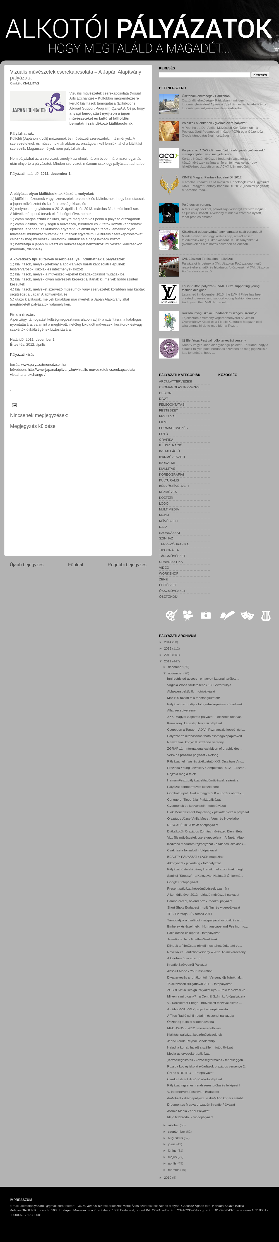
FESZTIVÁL (167, 416)
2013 (168, 648)
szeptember (177, 1131)
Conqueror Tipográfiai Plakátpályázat (194, 799)
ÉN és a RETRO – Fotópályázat (190, 1072)
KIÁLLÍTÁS (31, 83)
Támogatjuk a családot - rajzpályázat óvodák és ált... (205, 920)
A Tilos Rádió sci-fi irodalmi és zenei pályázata (200, 1015)
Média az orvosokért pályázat (188, 1053)
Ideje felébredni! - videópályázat (190, 1117)
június (172, 1150)
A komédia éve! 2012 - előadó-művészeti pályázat (203, 894)
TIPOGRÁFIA (169, 550)
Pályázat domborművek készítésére (193, 786)
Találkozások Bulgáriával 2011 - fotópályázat (199, 984)
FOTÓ (163, 433)
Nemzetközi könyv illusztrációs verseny (195, 742)
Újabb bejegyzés (27, 564)
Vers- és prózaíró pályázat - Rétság (192, 755)
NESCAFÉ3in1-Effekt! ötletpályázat (192, 825)
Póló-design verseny (196, 204)
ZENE (163, 579)
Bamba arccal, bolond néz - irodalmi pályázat (199, 901)
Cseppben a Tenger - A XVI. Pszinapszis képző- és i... (206, 729)
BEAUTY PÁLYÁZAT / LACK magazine (195, 856)
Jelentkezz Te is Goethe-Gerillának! (192, 939)
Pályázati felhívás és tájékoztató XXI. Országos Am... (205, 761)
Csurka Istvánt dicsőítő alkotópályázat (194, 1079)
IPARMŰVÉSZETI (172, 457)
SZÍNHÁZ (166, 538)
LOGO (164, 503)
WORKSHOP (168, 573)
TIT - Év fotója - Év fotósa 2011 (189, 914)
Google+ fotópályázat (182, 882)
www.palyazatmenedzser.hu (43, 364)
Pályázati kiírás (22, 354)
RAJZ (163, 527)
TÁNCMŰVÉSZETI (173, 556)
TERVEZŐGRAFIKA (174, 544)
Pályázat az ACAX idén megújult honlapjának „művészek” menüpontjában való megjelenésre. (223, 152)
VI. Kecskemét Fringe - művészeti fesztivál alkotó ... (204, 1002)
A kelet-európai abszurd (184, 958)
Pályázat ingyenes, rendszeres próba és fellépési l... (204, 1085)
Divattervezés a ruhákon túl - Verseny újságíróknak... (205, 977)
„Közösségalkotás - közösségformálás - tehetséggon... (206, 1060)
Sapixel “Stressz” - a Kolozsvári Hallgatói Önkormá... (205, 875)
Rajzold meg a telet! (181, 774)
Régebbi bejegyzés (127, 564)
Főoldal (75, 564)
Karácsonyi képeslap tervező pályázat (194, 723)
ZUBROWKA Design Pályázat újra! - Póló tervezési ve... (207, 990)
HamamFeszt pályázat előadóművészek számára (202, 780)
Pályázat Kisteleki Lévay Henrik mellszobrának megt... (206, 869)
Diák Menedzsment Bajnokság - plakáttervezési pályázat (208, 812)
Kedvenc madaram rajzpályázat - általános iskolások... (206, 844)
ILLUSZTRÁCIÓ (170, 445)
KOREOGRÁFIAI (171, 474)
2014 (168, 642)
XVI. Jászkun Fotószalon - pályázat (207, 258)
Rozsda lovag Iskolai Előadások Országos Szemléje (219, 313)
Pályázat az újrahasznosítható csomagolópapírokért (204, 736)
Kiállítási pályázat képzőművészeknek (194, 1034)
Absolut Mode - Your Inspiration (189, 971)
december (175, 667)
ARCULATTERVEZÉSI (175, 381)
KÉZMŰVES (168, 491)
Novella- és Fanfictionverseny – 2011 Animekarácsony (206, 952)
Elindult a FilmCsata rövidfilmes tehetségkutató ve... (204, 945)
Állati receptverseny (181, 710)
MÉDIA (164, 515)
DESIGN (165, 393)
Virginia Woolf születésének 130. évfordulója (199, 685)
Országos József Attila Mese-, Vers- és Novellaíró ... (204, 818)
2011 (168, 661)
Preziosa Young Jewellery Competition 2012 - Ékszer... (206, 767)
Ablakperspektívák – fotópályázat (191, 691)
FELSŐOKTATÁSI (172, 404)
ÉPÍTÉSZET (168, 585)
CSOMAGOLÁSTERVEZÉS (179, 387)
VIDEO (164, 567)
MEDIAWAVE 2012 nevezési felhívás (194, 1028)
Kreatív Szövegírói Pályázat (187, 964)
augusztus (176, 1138)
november (175, 673)
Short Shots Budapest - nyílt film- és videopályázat (203, 907)
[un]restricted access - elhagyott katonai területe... (203, 678)
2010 (168, 1177)
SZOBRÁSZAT (170, 532)
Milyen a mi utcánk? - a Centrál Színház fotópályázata (206, 996)
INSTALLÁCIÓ (169, 451)
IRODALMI (167, 462)
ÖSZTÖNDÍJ (168, 596)
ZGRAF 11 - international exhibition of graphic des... (204, 748)
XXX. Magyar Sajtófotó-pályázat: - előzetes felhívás (204, 716)
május (172, 1157)
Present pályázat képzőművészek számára (198, 888)
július (172, 1144)
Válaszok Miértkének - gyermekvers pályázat (214, 123)
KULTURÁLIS (169, 480)
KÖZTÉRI (166, 497)
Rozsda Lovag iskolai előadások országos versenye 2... (207, 1066)
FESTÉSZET (168, 410)
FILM (163, 422)
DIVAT (163, 398)
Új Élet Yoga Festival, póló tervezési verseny (214, 340)
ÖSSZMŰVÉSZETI (173, 590)
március (174, 1169)
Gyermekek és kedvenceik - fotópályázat (196, 805)
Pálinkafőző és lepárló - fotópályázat (193, 932)
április (172, 1163)
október (174, 1125)
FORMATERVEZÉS (173, 428)
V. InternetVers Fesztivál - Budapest (193, 1091)
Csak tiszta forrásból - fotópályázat (192, 850)
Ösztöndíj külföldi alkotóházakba (190, 1021)
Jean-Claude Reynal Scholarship (191, 1041)
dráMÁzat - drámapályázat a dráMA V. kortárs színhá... (206, 1098)
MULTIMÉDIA (169, 509)
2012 (168, 655)
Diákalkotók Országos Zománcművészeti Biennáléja (204, 831)
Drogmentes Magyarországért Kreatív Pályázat (201, 1104)
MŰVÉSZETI (168, 521)
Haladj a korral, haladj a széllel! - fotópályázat (200, 1047)
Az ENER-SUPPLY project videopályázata (197, 1009)
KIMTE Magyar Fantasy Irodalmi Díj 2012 (212, 177)
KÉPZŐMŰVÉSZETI (174, 486)
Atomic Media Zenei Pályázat (188, 1111)
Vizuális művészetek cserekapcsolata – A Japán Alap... (206, 837)
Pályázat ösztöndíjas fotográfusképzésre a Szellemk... (206, 704)
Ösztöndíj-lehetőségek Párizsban (206, 96)
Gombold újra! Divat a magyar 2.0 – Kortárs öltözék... (205, 793)
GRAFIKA (166, 439)
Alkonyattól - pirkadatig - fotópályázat (194, 863)
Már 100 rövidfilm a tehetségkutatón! (193, 697)
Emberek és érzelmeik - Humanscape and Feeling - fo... (207, 926)
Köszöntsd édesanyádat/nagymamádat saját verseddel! (222, 231)
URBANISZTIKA (171, 561)
